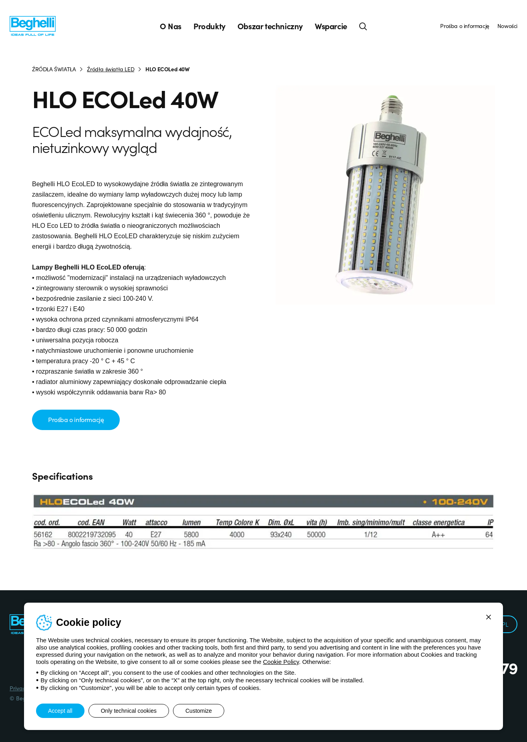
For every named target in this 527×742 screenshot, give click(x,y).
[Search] (363, 26)
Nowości (507, 26)
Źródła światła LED (110, 69)
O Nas (170, 26)
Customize (198, 711)
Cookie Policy (281, 661)
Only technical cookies (129, 711)
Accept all (60, 711)
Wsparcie (331, 26)
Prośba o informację (464, 26)
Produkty (209, 26)
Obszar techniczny (270, 26)
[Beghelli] (33, 25)
